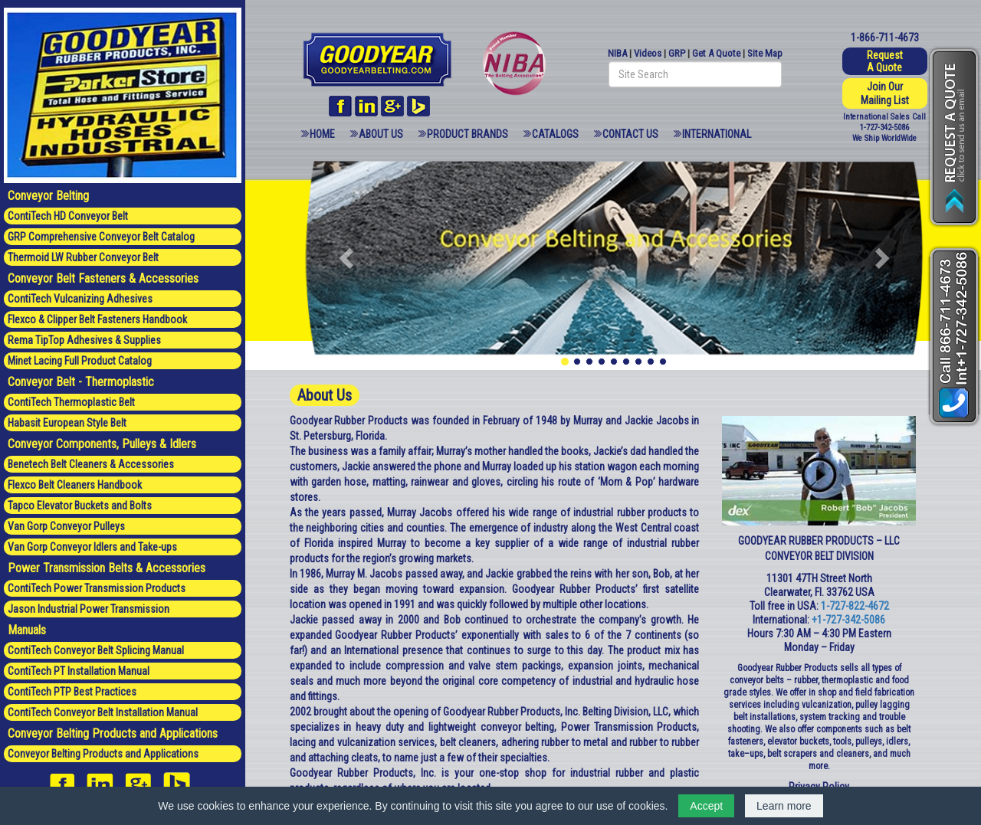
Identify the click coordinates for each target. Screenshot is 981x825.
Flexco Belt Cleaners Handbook (75, 485)
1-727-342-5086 (884, 128)
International (716, 134)
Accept (706, 806)
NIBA (617, 53)
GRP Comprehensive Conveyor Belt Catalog (101, 237)
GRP (676, 53)
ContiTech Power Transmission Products (96, 588)
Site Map (765, 53)
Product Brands (467, 134)
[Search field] (695, 74)
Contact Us (630, 134)
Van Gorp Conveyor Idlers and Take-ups (92, 547)
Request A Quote (885, 61)
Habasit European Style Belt (67, 423)
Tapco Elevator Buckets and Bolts (80, 505)
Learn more (784, 806)
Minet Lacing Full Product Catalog (80, 361)
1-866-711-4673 (885, 37)
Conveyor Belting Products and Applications (103, 754)
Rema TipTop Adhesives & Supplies (84, 340)
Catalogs (555, 134)
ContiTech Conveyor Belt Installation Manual (103, 712)
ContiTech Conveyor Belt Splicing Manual (96, 650)
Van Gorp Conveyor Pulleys (66, 526)
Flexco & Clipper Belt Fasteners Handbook (97, 319)
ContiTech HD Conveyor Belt (68, 216)
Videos (647, 53)
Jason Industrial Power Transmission (88, 609)
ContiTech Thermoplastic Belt (71, 402)
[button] (348, 257)
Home (322, 134)
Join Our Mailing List (885, 93)
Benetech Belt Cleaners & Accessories (91, 464)
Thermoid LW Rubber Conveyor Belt (83, 257)
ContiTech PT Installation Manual (78, 671)
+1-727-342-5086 (848, 620)
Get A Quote (716, 53)
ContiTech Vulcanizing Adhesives (80, 299)
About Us (381, 134)
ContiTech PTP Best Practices (72, 692)
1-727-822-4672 (855, 606)
